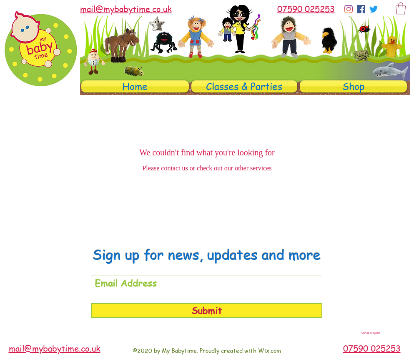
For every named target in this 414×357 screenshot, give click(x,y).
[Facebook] (361, 9)
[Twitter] (373, 9)
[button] (401, 8)
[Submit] (206, 310)
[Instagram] (348, 9)
